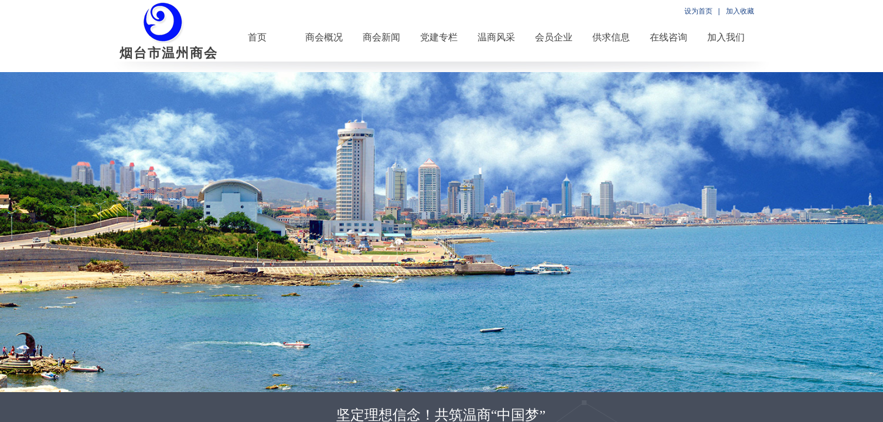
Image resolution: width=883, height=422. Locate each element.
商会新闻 (381, 37)
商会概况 (324, 37)
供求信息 (611, 37)
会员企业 (553, 37)
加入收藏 (740, 11)
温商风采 (496, 37)
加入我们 (726, 37)
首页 (257, 37)
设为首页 (698, 11)
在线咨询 (668, 37)
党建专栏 (439, 37)
